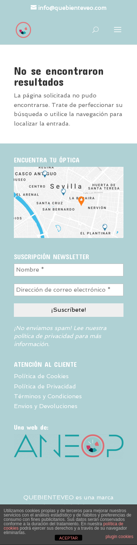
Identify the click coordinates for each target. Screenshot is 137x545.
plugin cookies (119, 536)
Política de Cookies (41, 376)
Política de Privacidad (45, 386)
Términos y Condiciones (48, 396)
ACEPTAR (68, 538)
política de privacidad (43, 336)
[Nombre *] (68, 270)
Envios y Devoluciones (45, 406)
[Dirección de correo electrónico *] (68, 290)
